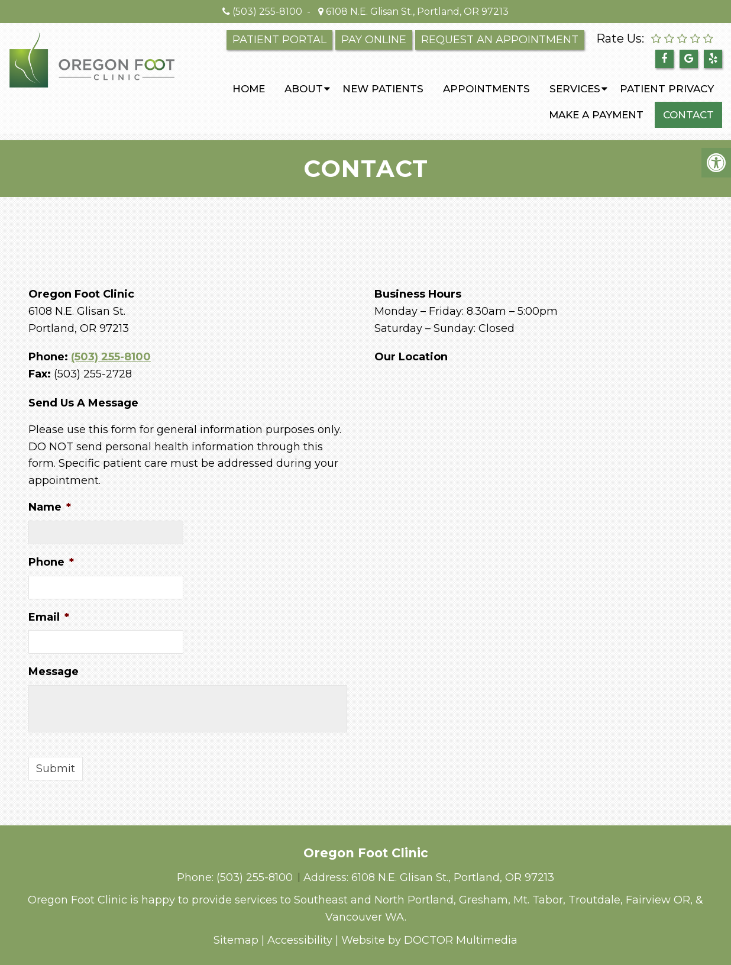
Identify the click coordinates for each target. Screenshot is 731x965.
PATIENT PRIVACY (667, 89)
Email (48, 617)
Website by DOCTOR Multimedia (429, 940)
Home (248, 89)
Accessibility (299, 940)
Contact (688, 115)
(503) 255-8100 (267, 11)
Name (49, 507)
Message (53, 671)
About (303, 89)
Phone (51, 562)
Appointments (486, 89)
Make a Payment (596, 115)
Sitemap (236, 940)
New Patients (382, 89)
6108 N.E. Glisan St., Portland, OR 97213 (416, 11)
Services (574, 89)
